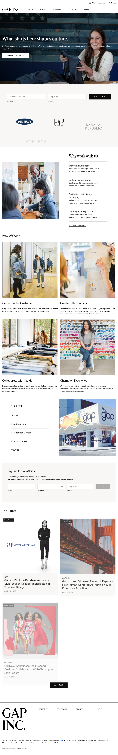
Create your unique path (86, 214)
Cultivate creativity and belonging (86, 198)
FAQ (99, 709)
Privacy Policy (36, 740)
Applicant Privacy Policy (97, 740)
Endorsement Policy (52, 743)
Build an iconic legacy (86, 183)
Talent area (41, 491)
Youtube (60, 722)
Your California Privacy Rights (76, 740)
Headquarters (17, 424)
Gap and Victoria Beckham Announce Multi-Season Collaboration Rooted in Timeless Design (27, 586)
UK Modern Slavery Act (10, 743)
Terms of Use (6, 740)
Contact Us (102, 718)
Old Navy (80, 709)
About (31, 9)
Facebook (61, 709)
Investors (72, 9)
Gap (6, 579)
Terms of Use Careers (21, 740)
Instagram (61, 718)
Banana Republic (83, 718)
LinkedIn (60, 726)
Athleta (79, 722)
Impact (43, 9)
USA (92, 3)
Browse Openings (15, 56)
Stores (13, 415)
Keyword (10, 102)
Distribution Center (20, 432)
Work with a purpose (86, 168)
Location (51, 102)
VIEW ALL (14, 450)
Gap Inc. (66, 584)
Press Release (8, 522)
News (86, 9)
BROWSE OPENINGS (78, 226)
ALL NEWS (58, 686)
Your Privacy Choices (51, 740)
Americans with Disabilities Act (32, 743)
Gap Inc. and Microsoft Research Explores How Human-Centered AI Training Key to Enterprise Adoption (87, 591)
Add (103, 486)
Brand (10, 491)
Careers (57, 9)
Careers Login (101, 3)
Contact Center (18, 441)
